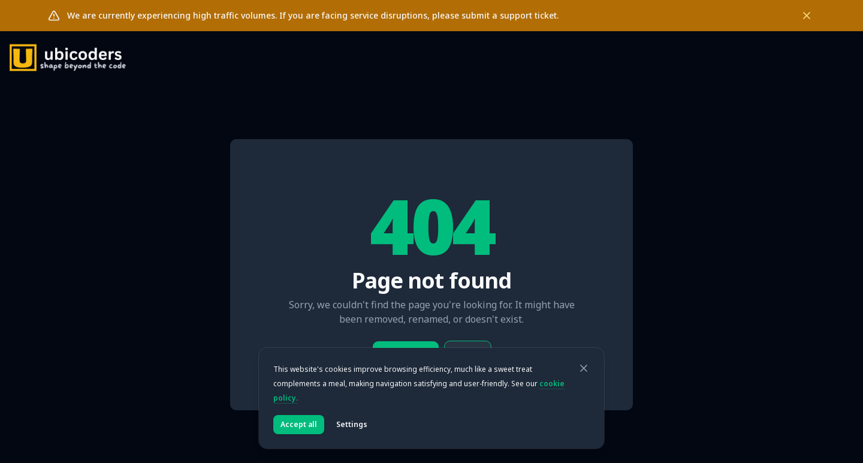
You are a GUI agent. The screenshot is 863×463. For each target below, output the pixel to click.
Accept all (298, 424)
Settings (351, 424)
